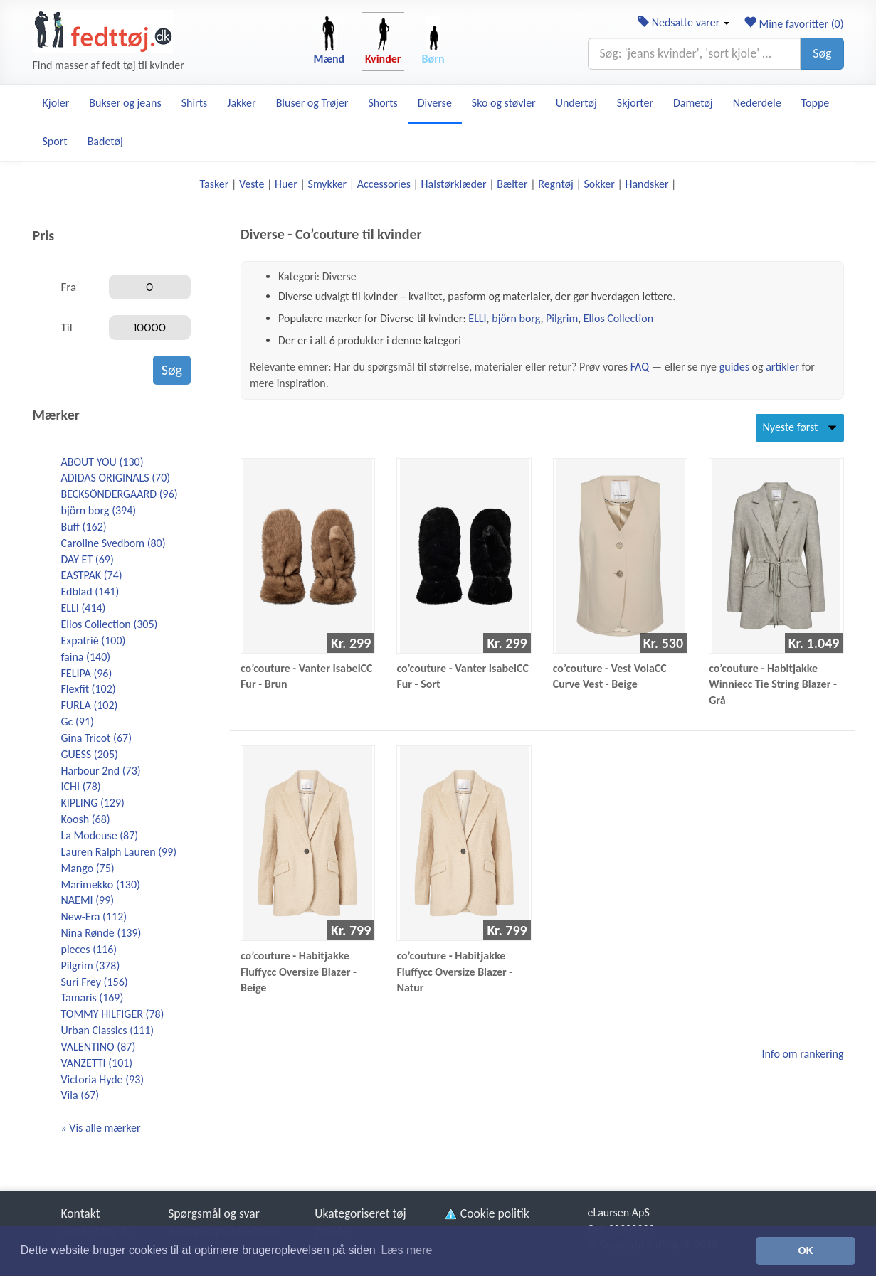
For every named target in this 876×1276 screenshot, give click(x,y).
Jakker (241, 103)
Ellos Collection (618, 318)
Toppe (815, 103)
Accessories (384, 184)
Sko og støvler (504, 103)
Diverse (435, 103)
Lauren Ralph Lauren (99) (119, 851)
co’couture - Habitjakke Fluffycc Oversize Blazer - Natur (454, 972)
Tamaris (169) (92, 997)
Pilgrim (562, 318)
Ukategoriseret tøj (360, 1213)
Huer (286, 184)
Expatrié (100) (93, 640)
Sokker (599, 184)
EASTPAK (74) (91, 575)
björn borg (516, 318)
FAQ (639, 366)
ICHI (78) (81, 786)
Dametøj (693, 103)
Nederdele (757, 103)
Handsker (646, 184)
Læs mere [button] (406, 1250)
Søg (822, 53)
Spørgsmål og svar (214, 1213)
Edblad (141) (90, 591)
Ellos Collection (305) (109, 624)
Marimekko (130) (100, 884)
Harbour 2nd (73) (101, 770)
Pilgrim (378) (90, 965)
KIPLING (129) (93, 802)
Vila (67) (80, 1095)
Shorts (382, 103)
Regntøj (556, 184)
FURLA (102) (89, 705)
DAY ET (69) (87, 559)
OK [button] (805, 1250)
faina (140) (86, 657)
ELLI (477, 318)
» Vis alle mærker (101, 1127)
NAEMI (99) (88, 900)
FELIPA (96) (86, 673)
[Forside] (103, 31)
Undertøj (576, 103)
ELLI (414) (83, 608)
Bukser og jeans (125, 103)
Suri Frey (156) (94, 982)
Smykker (327, 184)
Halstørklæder (454, 184)
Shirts (194, 103)
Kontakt (80, 1213)
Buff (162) (84, 526)
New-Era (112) (94, 916)
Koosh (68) (85, 819)
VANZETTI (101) (97, 1063)
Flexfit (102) (88, 689)
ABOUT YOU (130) (102, 462)
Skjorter (635, 103)
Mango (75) (88, 868)
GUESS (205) (89, 754)
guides (734, 366)
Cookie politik (486, 1213)
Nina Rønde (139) (101, 933)
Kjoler (56, 103)
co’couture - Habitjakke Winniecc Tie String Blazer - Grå (773, 684)
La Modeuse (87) (100, 835)
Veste (251, 184)
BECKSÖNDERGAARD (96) (119, 494)
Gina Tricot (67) (96, 738)
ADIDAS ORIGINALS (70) (116, 477)
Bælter (512, 184)
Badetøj (105, 141)
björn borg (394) (99, 510)
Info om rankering (802, 1053)
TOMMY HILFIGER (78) (112, 1014)
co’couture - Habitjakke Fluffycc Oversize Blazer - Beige (299, 972)
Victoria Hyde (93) (102, 1079)
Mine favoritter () (794, 24)
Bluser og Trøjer (312, 103)
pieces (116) (89, 949)
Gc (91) (77, 721)
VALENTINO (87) (98, 1046)
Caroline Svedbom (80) (113, 543)
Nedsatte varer (683, 22)
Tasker (214, 184)
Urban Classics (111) (107, 1030)
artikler (782, 366)
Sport (55, 141)
